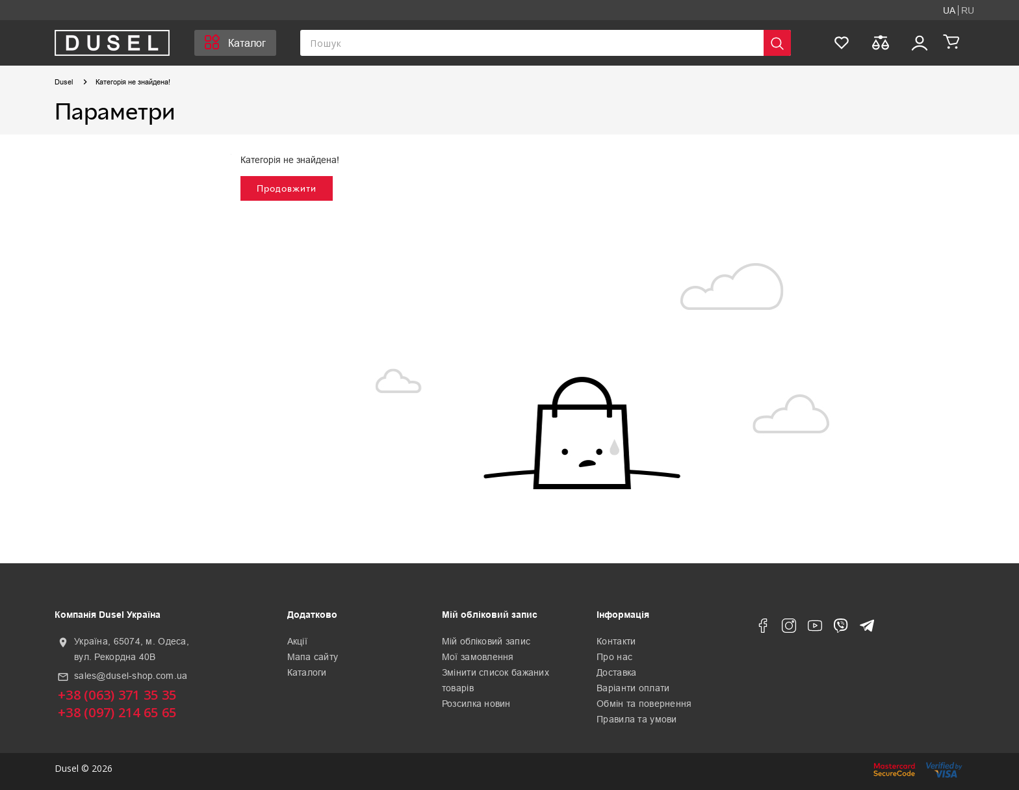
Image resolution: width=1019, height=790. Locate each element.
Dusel (64, 82)
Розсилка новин (476, 703)
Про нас (614, 657)
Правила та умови (637, 719)
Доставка (616, 672)
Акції (297, 641)
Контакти (616, 641)
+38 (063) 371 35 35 (117, 695)
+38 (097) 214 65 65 (117, 712)
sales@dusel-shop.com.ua (130, 675)
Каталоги (307, 672)
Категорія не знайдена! (133, 82)
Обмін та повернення (644, 703)
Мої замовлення (478, 657)
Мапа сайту (313, 657)
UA (949, 10)
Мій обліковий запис (486, 641)
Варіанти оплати (633, 688)
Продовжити (286, 188)
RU (967, 10)
